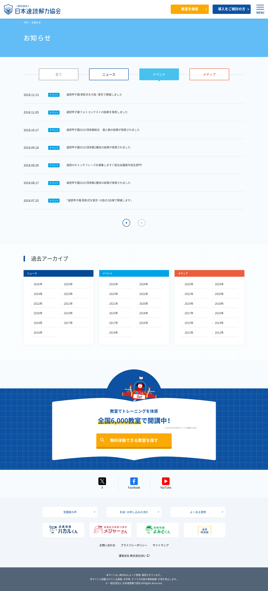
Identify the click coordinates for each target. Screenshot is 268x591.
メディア (209, 74)
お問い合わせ (107, 545)
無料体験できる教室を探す (134, 440)
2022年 (36, 303)
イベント (159, 74)
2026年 (36, 284)
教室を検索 (189, 8)
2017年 (67, 323)
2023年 (67, 294)
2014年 (112, 332)
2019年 (67, 313)
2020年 (36, 313)
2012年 (218, 332)
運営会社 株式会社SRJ (132, 555)
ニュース (108, 74)
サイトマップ (161, 545)
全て (58, 74)
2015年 (187, 323)
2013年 (187, 332)
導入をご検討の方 (231, 8)
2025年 (67, 284)
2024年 (36, 294)
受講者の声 (70, 512)
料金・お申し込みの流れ (134, 512)
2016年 (36, 332)
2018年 (36, 323)
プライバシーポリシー (134, 545)
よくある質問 (198, 512)
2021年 (67, 303)
